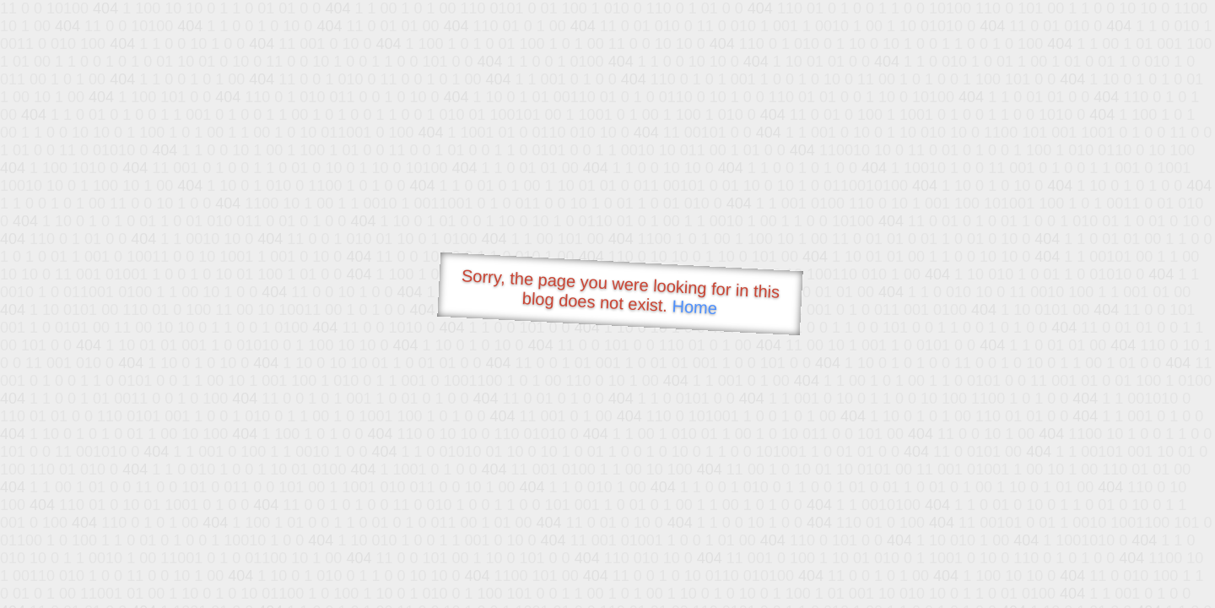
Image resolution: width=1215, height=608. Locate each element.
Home (694, 307)
